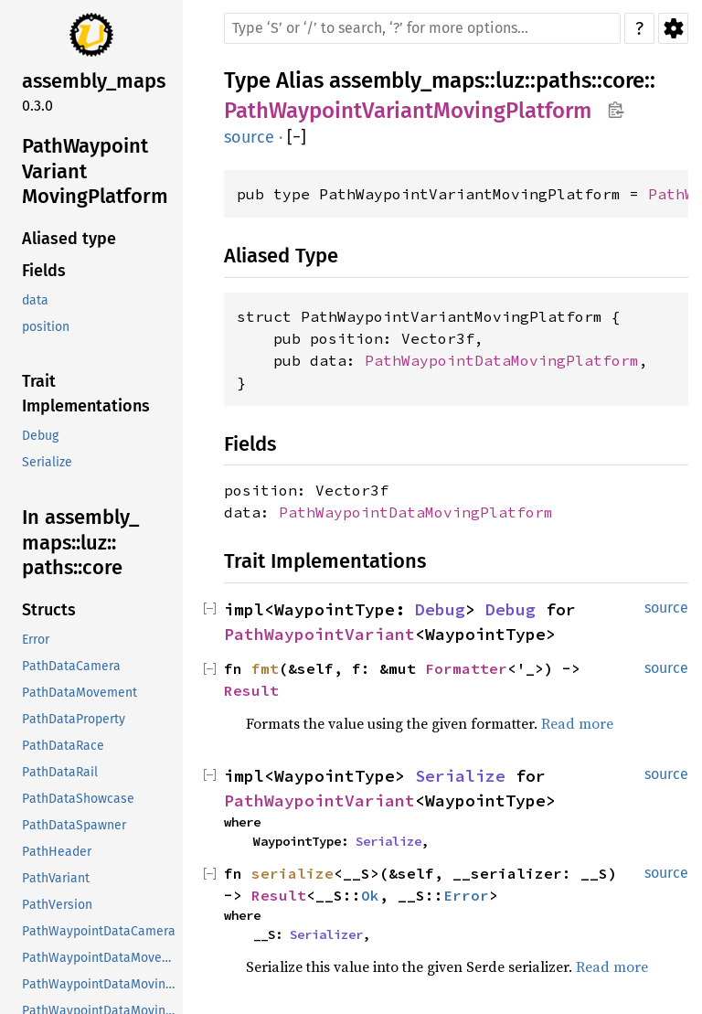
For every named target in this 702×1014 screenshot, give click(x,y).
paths (563, 80)
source (249, 137)
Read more (577, 723)
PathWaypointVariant (319, 634)
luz (510, 80)
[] (296, 137)
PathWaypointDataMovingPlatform (502, 360)
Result (251, 690)
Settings (673, 28)
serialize (292, 873)
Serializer (326, 934)
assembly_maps (406, 80)
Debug (440, 609)
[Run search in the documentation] (422, 28)
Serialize (460, 775)
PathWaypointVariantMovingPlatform (407, 110)
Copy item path (616, 109)
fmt (265, 668)
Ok (370, 895)
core (623, 80)
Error (466, 895)
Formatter (466, 668)
